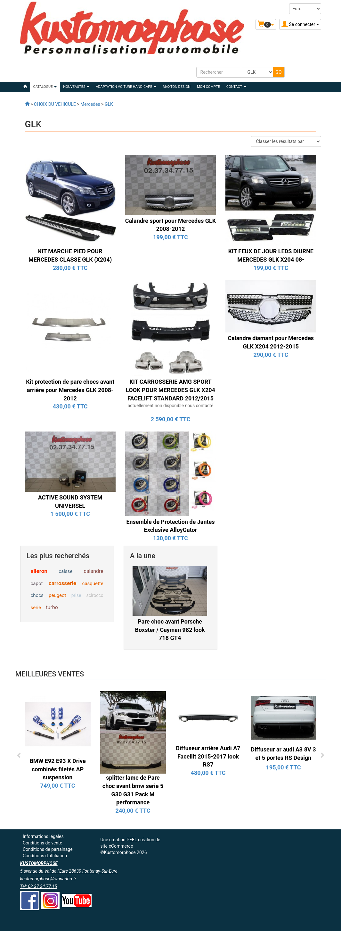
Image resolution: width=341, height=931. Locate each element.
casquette (92, 583)
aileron (39, 571)
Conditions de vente (42, 842)
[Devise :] (305, 8)
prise (76, 595)
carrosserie (62, 583)
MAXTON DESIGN (177, 87)
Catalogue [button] (45, 87)
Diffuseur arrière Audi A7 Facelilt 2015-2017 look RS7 (208, 756)
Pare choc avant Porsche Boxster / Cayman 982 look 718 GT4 (170, 629)
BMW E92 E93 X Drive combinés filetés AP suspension (57, 769)
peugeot (57, 595)
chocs (37, 595)
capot (37, 583)
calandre (93, 571)
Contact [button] (236, 87)
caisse (65, 571)
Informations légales (43, 836)
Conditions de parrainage (48, 849)
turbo (52, 607)
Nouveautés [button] (76, 87)
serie (36, 607)
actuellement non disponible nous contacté (171, 405)
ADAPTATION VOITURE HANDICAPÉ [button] (126, 87)
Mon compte (208, 87)
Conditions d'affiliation (45, 855)
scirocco (94, 595)
